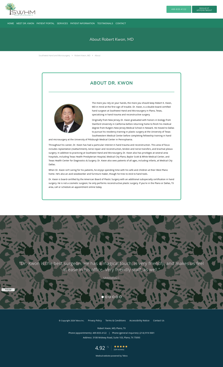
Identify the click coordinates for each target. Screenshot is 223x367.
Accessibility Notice (139, 320)
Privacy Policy (95, 320)
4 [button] (113, 297)
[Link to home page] (15, 9)
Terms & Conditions (115, 320)
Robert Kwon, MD (82, 55)
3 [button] (110, 297)
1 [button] (102, 297)
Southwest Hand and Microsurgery (54, 55)
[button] (204, 9)
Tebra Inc (79, 320)
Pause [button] (8, 289)
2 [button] (106, 297)
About (97, 55)
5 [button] (117, 297)
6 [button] (120, 297)
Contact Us (158, 320)
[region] (111, 259)
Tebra (124, 355)
